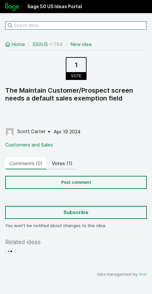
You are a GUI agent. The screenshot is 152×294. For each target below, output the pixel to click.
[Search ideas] (76, 25)
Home (15, 44)
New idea (80, 44)
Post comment (76, 182)
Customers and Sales (29, 145)
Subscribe (76, 212)
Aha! (143, 274)
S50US (40, 44)
